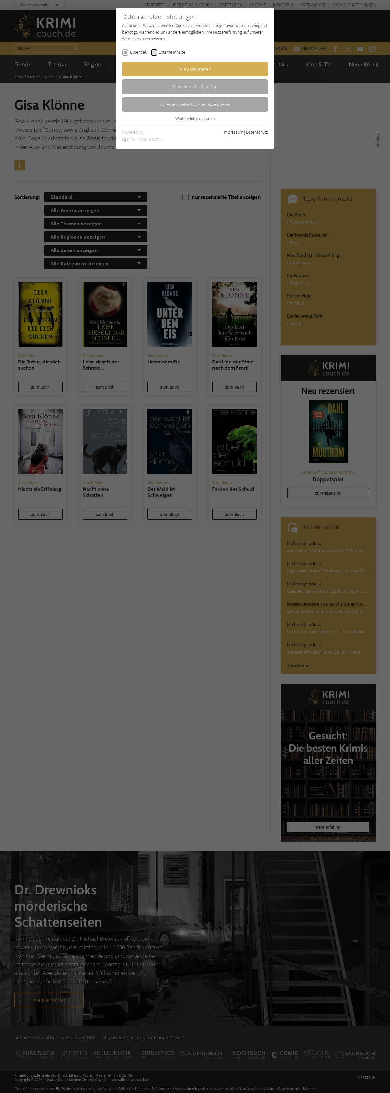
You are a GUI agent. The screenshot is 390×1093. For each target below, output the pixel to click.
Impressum (233, 132)
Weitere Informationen (195, 118)
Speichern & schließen (195, 86)
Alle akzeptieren (195, 69)
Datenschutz (257, 132)
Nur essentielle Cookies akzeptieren (195, 104)
